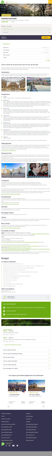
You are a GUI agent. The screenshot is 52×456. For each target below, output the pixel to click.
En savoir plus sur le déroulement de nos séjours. (11, 228)
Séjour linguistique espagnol (7, 440)
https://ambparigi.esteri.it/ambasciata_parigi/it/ (11, 249)
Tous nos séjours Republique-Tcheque (26, 353)
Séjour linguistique (5, 421)
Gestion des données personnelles (8, 424)
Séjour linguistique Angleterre (32, 424)
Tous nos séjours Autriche (26, 350)
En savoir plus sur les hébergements (8, 150)
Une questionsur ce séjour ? (26, 297)
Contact (3, 416)
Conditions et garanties (6, 413)
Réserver (46, 37)
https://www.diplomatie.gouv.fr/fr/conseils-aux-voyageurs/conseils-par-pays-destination (19, 242)
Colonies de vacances (5, 437)
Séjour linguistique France (6, 435)
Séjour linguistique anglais (31, 437)
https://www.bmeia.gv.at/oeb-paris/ (15, 247)
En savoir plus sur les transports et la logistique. (10, 194)
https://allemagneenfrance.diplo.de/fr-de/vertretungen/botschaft (36, 249)
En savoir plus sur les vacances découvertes (10, 204)
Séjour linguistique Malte (31, 429)
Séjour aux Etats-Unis (30, 435)
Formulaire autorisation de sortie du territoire (40, 233)
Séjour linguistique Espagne (6, 432)
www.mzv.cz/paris (27, 247)
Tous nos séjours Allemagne (26, 361)
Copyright (28, 421)
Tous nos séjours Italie (26, 357)
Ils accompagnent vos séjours (26, 368)
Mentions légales (29, 416)
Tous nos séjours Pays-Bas (26, 364)
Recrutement (28, 418)
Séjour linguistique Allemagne (32, 432)
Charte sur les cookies (5, 418)
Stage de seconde (29, 440)
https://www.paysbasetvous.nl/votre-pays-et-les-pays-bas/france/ (15, 250)
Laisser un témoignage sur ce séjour (13, 344)
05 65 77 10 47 (11, 2)
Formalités (28, 413)
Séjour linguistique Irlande (6, 429)
